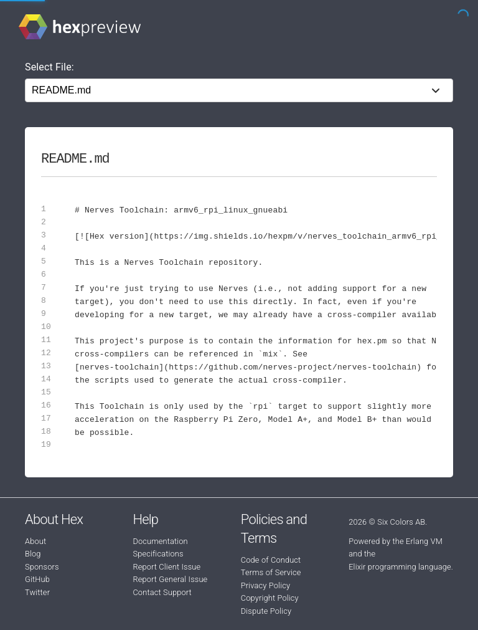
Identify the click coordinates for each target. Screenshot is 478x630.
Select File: (49, 67)
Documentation (160, 541)
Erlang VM (424, 541)
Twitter (37, 592)
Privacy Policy (265, 585)
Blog (33, 553)
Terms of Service (271, 572)
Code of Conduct (271, 560)
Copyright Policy (270, 598)
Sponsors (42, 566)
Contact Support (162, 592)
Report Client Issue (166, 566)
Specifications (158, 553)
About (35, 541)
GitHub (37, 579)
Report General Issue (170, 579)
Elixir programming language (400, 566)
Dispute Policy (266, 611)
